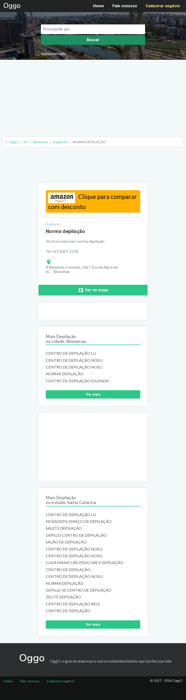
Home (98, 6)
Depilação (53, 224)
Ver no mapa (93, 290)
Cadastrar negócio (163, 6)
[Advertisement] (93, 96)
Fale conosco (124, 6)
